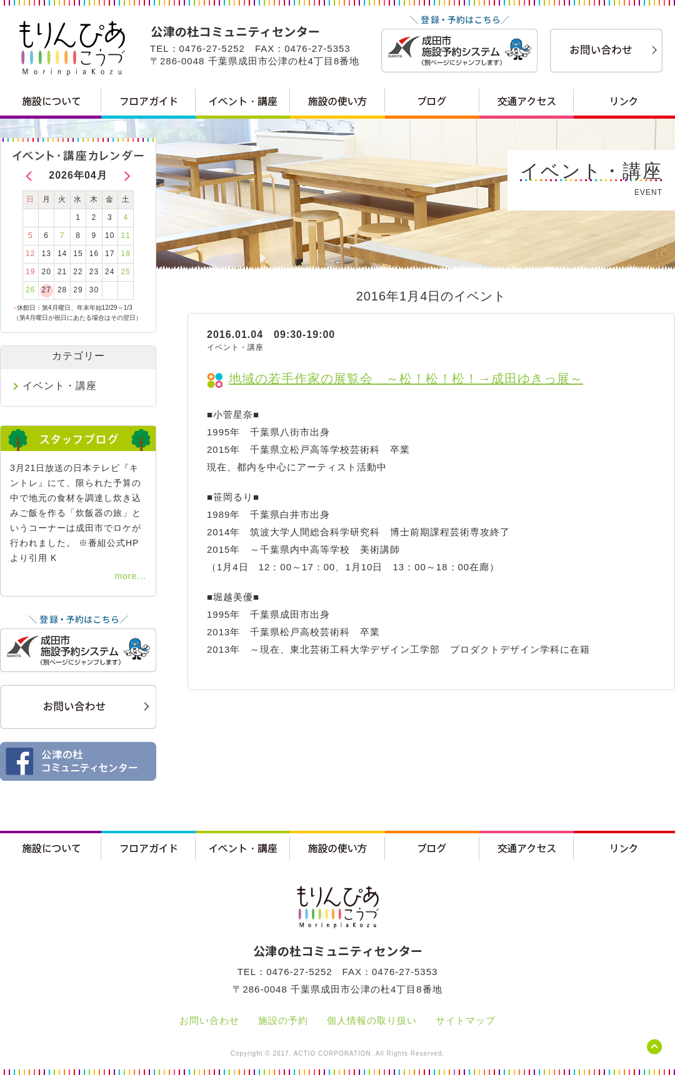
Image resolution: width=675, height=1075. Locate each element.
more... (130, 576)
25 (126, 271)
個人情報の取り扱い (372, 1020)
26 (30, 289)
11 (126, 235)
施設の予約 (283, 1020)
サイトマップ (466, 1020)
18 (126, 253)
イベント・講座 (59, 385)
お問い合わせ (209, 1020)
